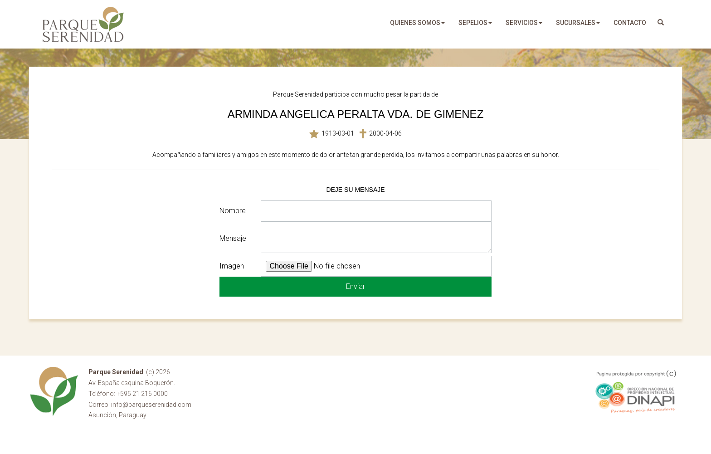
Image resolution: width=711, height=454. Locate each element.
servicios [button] (524, 22)
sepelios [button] (475, 22)
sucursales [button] (578, 22)
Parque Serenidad (83, 24)
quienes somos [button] (417, 22)
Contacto (630, 22)
